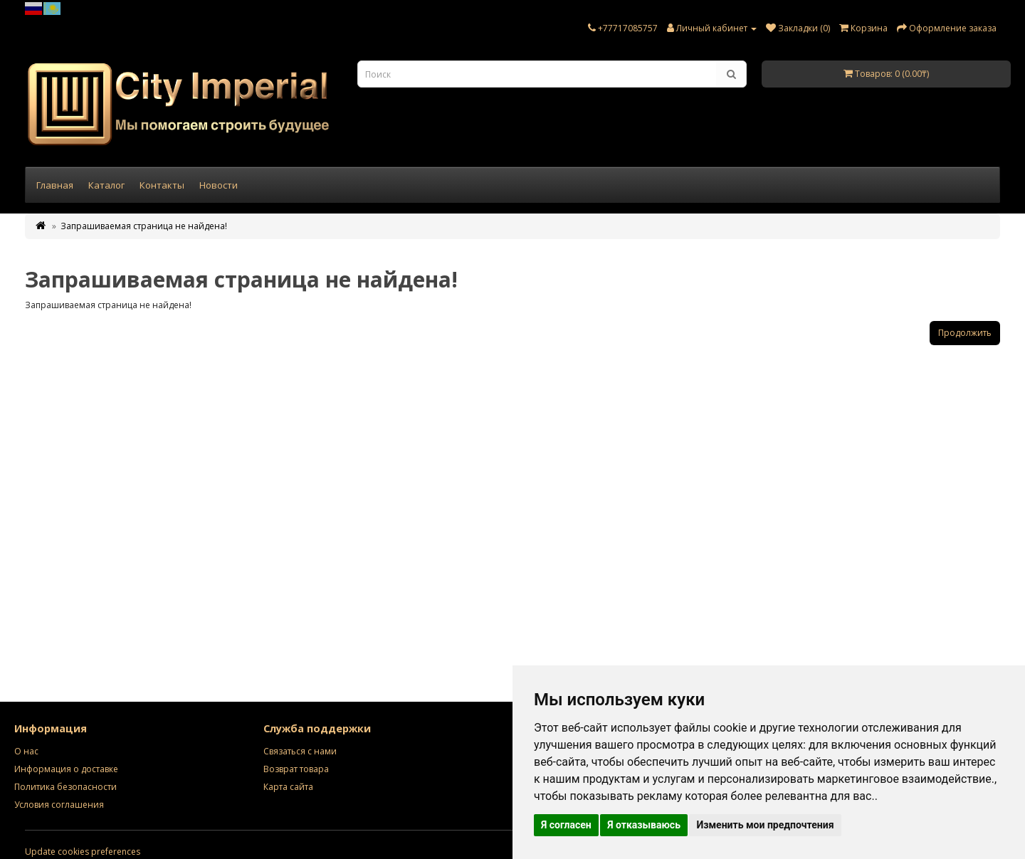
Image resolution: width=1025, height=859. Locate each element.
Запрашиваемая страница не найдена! (144, 226)
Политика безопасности (65, 787)
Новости (218, 185)
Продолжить (965, 333)
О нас (26, 751)
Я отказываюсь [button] (643, 825)
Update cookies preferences (82, 851)
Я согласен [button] (566, 825)
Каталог (106, 185)
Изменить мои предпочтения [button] (765, 825)
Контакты (162, 185)
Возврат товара (296, 769)
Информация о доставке (66, 769)
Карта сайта (288, 787)
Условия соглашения (59, 805)
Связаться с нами (300, 751)
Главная (54, 185)
